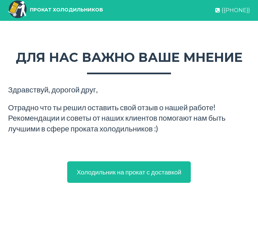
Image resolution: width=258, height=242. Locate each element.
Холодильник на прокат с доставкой (129, 172)
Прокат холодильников (81, 18)
